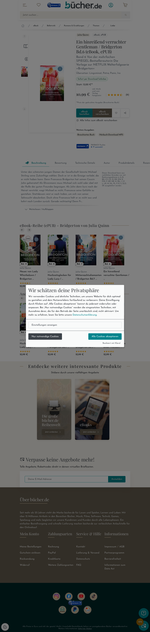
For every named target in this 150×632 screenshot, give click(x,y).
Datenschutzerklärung (85, 315)
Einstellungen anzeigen (44, 325)
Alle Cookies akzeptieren (105, 336)
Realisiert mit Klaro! (111, 343)
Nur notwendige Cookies (45, 336)
